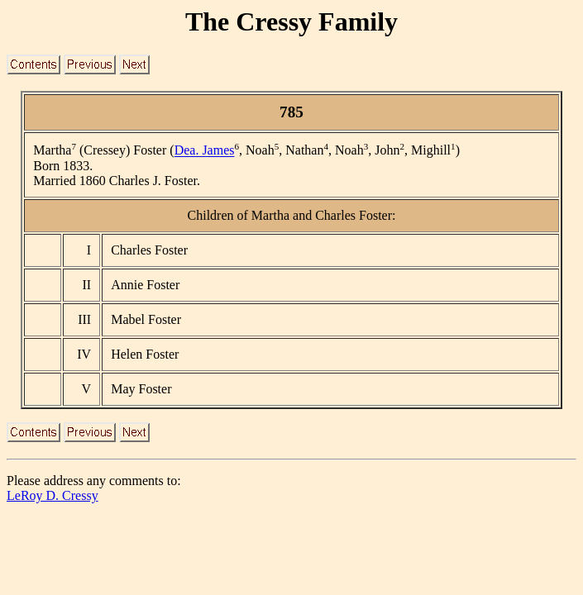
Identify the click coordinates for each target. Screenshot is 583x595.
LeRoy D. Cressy (52, 495)
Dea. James (204, 151)
